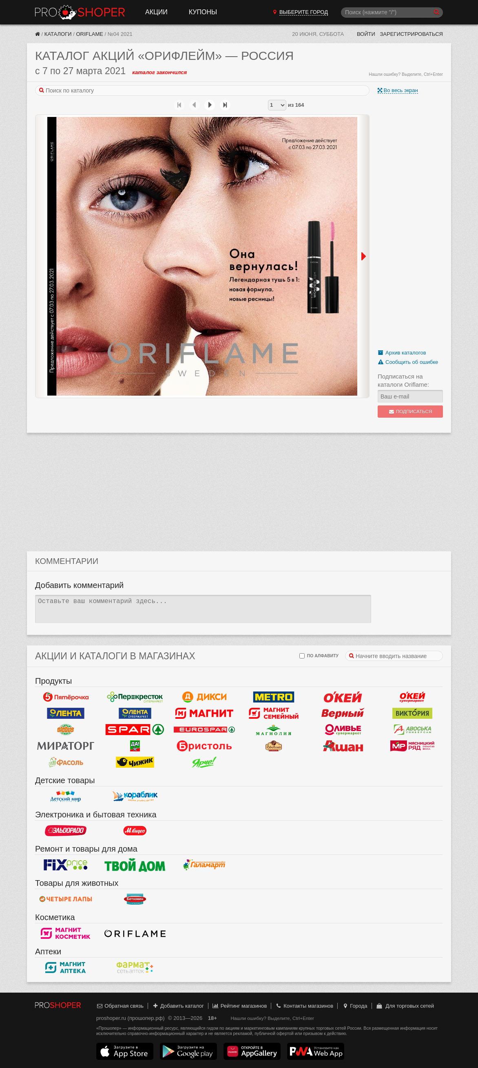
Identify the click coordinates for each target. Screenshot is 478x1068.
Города (354, 1006)
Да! (135, 746)
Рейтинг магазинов (239, 1006)
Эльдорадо (65, 831)
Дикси (204, 697)
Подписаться (410, 411)
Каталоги (58, 34)
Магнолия (273, 730)
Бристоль (204, 746)
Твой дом (135, 865)
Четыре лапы (65, 899)
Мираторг (65, 746)
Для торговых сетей (405, 1006)
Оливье (343, 730)
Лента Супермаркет (135, 713)
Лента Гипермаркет (65, 713)
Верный (343, 713)
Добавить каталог (178, 1006)
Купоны (203, 12)
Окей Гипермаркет (343, 697)
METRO (273, 697)
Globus (65, 730)
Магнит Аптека (65, 968)
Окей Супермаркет (412, 697)
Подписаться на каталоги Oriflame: (403, 380)
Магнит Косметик (65, 933)
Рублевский (273, 746)
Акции (156, 12)
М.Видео (135, 831)
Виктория (412, 713)
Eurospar (204, 730)
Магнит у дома (204, 713)
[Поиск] (392, 12)
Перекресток (135, 697)
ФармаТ (135, 968)
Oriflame (89, 34)
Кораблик (135, 796)
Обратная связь (120, 1006)
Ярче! (204, 762)
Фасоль (65, 762)
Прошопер (80, 12)
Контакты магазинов (304, 1006)
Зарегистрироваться (411, 34)
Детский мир (65, 796)
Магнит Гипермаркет (273, 713)
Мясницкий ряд (412, 746)
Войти (366, 34)
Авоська (412, 730)
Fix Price (65, 865)
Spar (135, 730)
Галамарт (204, 865)
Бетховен (135, 899)
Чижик (135, 762)
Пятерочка (65, 697)
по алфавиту (319, 655)
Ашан (343, 746)
